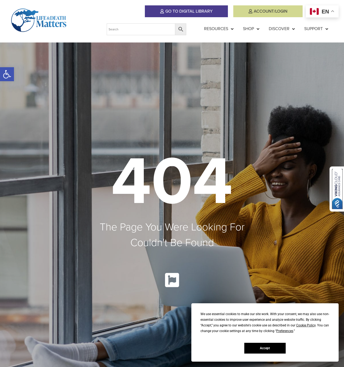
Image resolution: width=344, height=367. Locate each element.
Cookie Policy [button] (306, 325)
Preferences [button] (284, 331)
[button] (7, 74)
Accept (265, 348)
